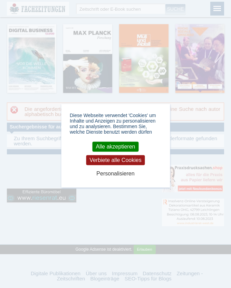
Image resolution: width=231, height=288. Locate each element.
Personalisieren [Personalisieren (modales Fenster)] (115, 174)
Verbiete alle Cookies (115, 160)
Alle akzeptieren (115, 147)
